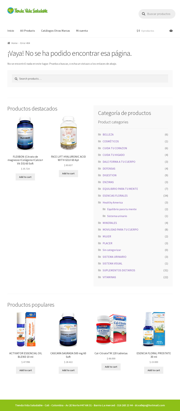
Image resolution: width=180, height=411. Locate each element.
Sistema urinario (117, 216)
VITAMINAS (109, 277)
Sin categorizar (112, 250)
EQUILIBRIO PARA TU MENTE (120, 188)
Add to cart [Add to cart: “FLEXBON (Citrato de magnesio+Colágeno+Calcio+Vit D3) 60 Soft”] (25, 177)
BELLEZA (108, 134)
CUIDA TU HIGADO (114, 155)
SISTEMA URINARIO (114, 256)
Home (14, 43)
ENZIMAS (108, 182)
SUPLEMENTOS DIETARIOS (119, 270)
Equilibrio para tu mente (122, 209)
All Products (27, 30)
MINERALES (110, 223)
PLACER (107, 243)
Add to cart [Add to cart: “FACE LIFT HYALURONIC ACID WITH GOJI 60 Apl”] (68, 173)
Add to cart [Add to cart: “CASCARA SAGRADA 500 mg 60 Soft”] (68, 370)
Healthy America (113, 202)
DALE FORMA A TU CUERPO (119, 161)
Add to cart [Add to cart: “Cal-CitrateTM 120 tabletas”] (111, 366)
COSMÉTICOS (111, 141)
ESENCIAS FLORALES (115, 195)
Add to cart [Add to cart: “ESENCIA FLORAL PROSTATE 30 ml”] (154, 370)
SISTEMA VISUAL (112, 263)
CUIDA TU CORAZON (115, 148)
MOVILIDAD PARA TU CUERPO (120, 229)
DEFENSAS (109, 168)
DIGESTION (110, 175)
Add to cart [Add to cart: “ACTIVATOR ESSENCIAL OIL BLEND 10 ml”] (26, 370)
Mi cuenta (82, 30)
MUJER (107, 236)
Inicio (10, 30)
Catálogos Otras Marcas (55, 30)
